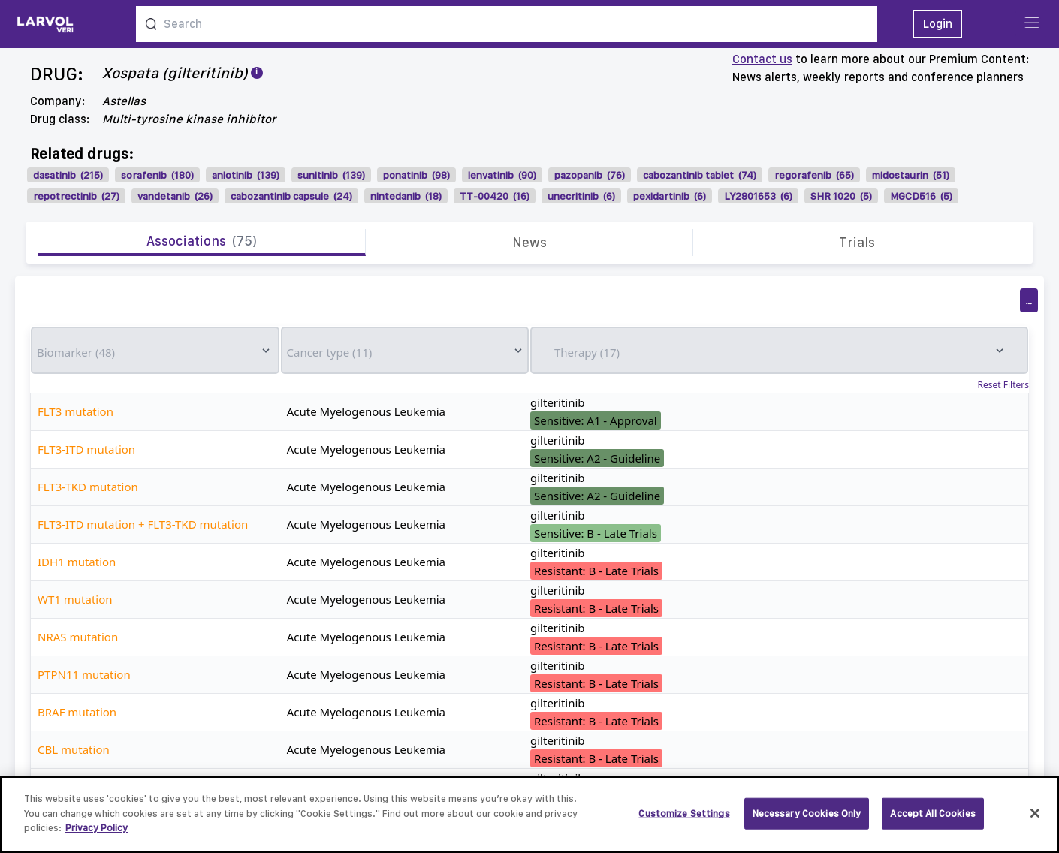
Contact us (762, 59)
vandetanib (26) (175, 196)
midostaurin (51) (910, 175)
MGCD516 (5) (921, 196)
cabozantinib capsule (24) (291, 196)
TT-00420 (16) (495, 196)
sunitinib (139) (331, 175)
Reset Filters (1003, 385)
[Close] (1034, 821)
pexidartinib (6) (669, 196)
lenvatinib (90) (502, 175)
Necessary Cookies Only (807, 821)
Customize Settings (683, 821)
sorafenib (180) (157, 175)
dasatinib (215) (68, 175)
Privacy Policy (96, 836)
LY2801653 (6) (758, 196)
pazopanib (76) (589, 175)
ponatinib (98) (416, 175)
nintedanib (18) (406, 196)
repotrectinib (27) (76, 196)
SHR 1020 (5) (841, 196)
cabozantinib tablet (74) (699, 175)
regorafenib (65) (814, 175)
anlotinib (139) (245, 175)
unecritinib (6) (581, 196)
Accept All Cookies (932, 821)
